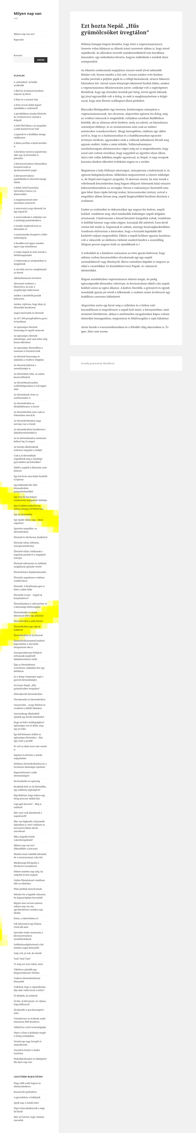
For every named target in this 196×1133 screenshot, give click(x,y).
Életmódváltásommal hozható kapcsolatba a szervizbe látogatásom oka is (29, 644)
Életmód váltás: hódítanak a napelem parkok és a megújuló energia (30, 554)
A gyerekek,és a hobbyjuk (27, 1097)
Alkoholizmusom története (27, 278)
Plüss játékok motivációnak (28, 888)
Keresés (18, 55)
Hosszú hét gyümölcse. (25, 1091)
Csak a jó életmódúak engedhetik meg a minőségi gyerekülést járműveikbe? (28, 459)
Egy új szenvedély (23, 514)
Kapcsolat (19, 39)
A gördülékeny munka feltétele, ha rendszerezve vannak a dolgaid (30, 117)
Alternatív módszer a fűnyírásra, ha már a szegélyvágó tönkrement (26, 287)
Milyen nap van (28, 13)
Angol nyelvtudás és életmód (29, 312)
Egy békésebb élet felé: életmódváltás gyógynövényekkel (26, 488)
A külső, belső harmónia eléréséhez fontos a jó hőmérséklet (26, 191)
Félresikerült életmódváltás (28, 694)
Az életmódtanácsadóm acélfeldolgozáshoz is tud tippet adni (30, 386)
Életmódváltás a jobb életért (28, 621)
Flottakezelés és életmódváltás (29, 699)
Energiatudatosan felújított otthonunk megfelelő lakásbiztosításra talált (28, 656)
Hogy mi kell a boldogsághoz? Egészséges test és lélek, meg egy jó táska (29, 725)
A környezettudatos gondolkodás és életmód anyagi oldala (30, 179)
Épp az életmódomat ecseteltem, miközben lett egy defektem (29, 668)
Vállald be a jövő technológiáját (30, 1027)
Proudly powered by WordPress (97, 363)
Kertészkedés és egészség (27, 781)
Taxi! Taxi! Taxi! (22, 958)
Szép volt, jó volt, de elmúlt (28, 953)
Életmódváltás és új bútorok (28, 635)
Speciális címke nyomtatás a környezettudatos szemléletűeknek (28, 936)
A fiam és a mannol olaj (26, 99)
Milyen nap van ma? (24, 34)
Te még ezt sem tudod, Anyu (28, 964)
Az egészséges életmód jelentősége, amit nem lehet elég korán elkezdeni (30, 339)
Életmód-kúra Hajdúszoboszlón (30, 572)
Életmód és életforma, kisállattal (30, 537)
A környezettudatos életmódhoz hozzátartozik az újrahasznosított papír (30, 167)
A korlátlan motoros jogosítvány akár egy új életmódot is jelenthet (30, 155)
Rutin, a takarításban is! (26, 918)
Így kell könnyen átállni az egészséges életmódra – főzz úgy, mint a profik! (28, 737)
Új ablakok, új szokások (25, 995)
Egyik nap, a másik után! (26, 1102)
